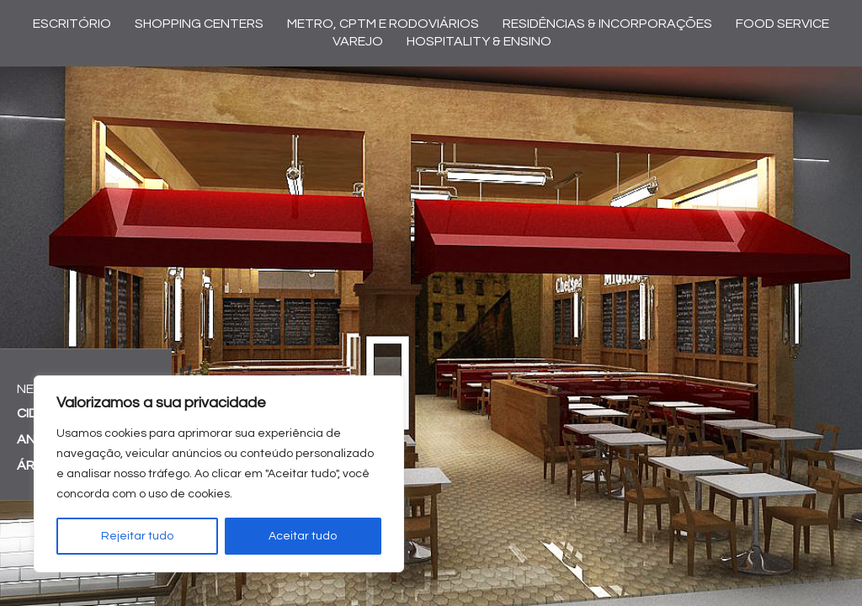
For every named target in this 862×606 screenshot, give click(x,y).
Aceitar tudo (303, 536)
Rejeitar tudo (137, 536)
